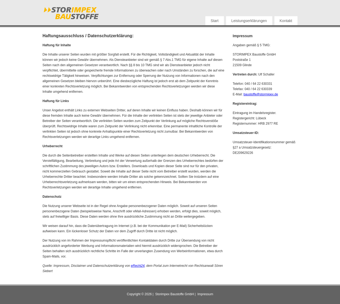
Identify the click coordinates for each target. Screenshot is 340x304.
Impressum (205, 294)
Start (215, 21)
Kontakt (286, 21)
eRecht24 (137, 266)
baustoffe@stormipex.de (261, 94)
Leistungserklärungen (249, 21)
